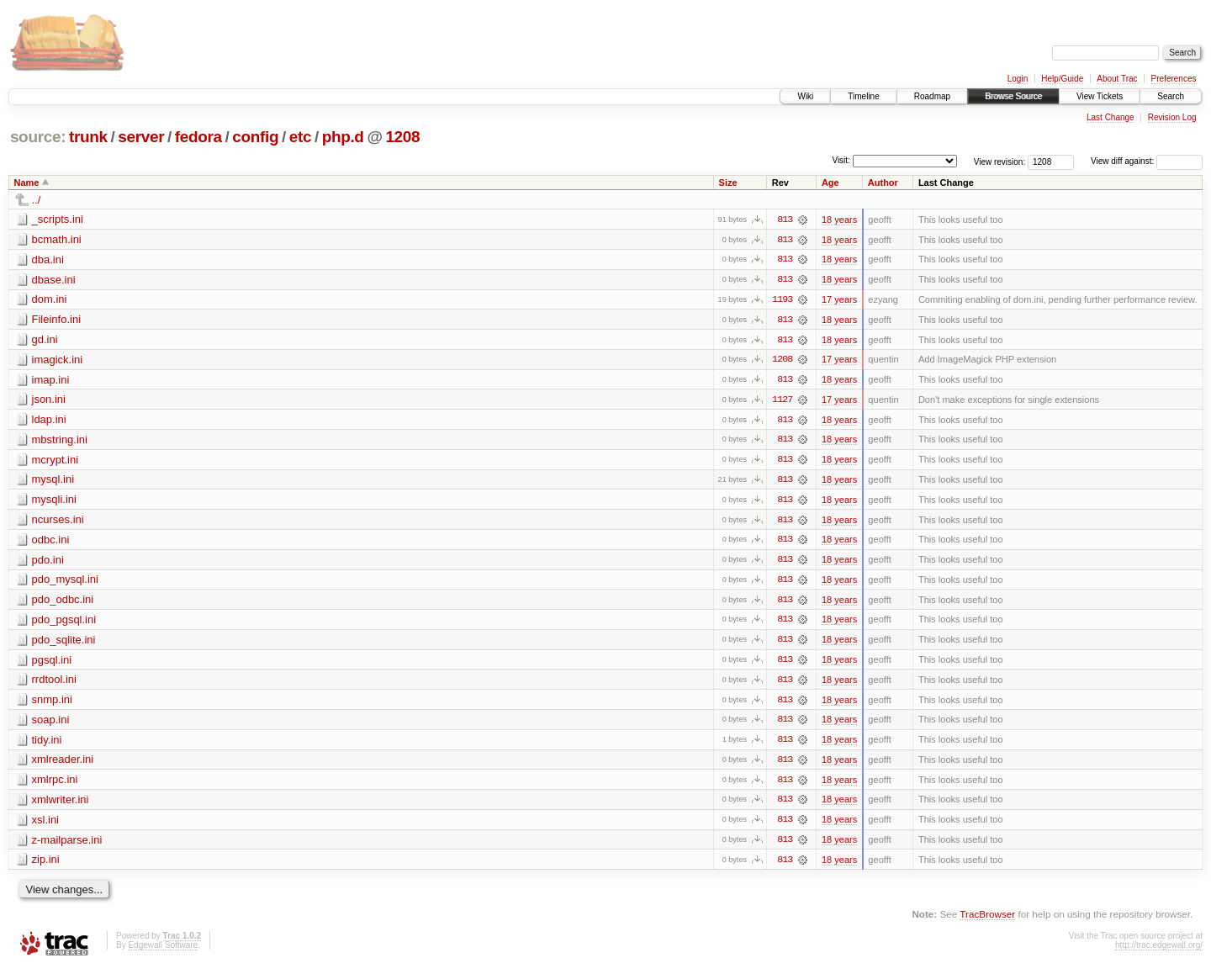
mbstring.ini (59, 441)
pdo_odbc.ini (63, 602)
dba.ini (48, 259)
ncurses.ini (58, 522)
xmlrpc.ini (55, 784)
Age (830, 182)
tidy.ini (47, 744)
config (255, 137)
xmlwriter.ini (60, 804)
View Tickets (1099, 96)
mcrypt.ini (55, 461)
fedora (198, 137)
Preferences (1174, 78)
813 (784, 219)
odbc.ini (51, 542)
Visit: (841, 160)
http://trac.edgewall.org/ (1159, 950)
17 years (839, 300)
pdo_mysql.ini (65, 582)
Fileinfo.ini (57, 320)
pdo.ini (48, 562)
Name (27, 182)
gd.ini (45, 340)
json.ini (49, 400)
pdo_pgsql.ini (64, 623)
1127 (782, 401)
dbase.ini (54, 279)
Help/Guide (1062, 78)
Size (728, 182)
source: (38, 137)
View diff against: (1147, 161)
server (141, 137)
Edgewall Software (163, 950)
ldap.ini (49, 421)
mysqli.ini (54, 501)
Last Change (1110, 117)
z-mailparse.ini (67, 845)
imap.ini (51, 380)
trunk (88, 137)
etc (300, 137)
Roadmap (932, 96)
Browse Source (1013, 96)
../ (36, 199)
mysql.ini (53, 481)
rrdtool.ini (54, 683)
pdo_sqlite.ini (64, 643)
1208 (402, 137)
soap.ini (51, 723)
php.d (343, 137)
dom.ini (49, 300)
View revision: (1000, 161)
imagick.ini (57, 360)
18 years (839, 219)
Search (1170, 96)
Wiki (805, 96)
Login (1017, 78)
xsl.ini (46, 824)
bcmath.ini (57, 239)
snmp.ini (52, 703)
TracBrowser (987, 919)
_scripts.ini (57, 219)
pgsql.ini (52, 663)
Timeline (863, 96)
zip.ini (46, 865)
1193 (782, 300)
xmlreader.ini (63, 764)
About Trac (1117, 78)
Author (883, 182)
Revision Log (1172, 117)
